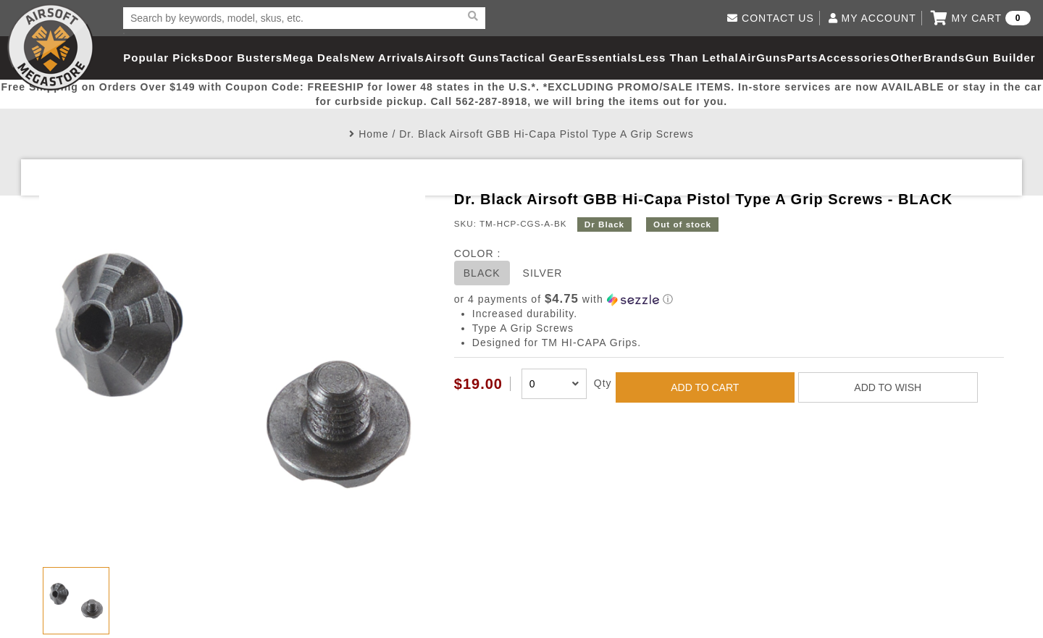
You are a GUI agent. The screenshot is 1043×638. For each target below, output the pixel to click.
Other (906, 57)
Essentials (607, 57)
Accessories (854, 57)
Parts (802, 57)
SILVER (543, 273)
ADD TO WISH (887, 387)
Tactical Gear (538, 57)
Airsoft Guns (462, 57)
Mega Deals (317, 57)
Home (373, 134)
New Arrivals (387, 57)
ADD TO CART (705, 387)
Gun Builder (1000, 57)
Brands (944, 57)
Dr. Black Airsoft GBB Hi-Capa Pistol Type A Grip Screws (546, 134)
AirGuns (763, 57)
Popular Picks (163, 57)
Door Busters (243, 57)
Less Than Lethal (688, 57)
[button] (729, 299)
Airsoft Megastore (50, 47)
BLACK (482, 273)
